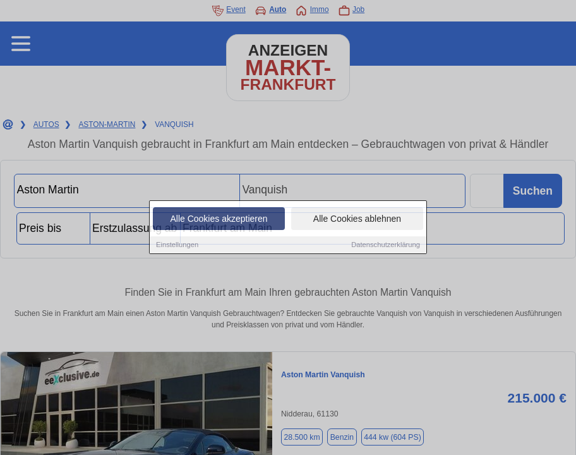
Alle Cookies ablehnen (357, 219)
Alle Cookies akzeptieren (218, 219)
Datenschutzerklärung (385, 245)
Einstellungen (177, 245)
